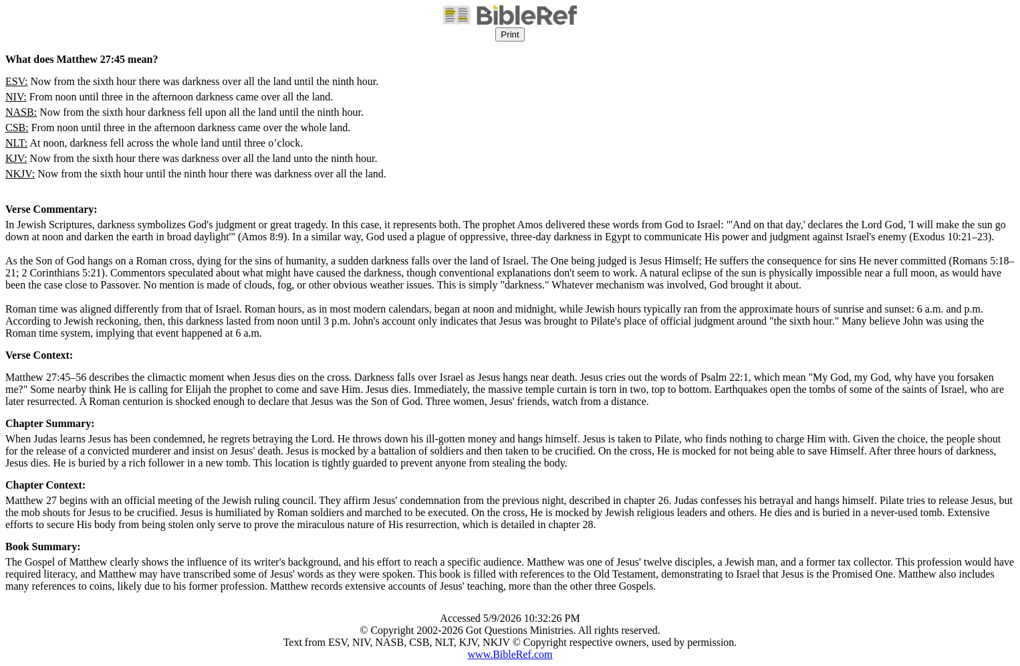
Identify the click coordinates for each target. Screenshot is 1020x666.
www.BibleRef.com (510, 654)
